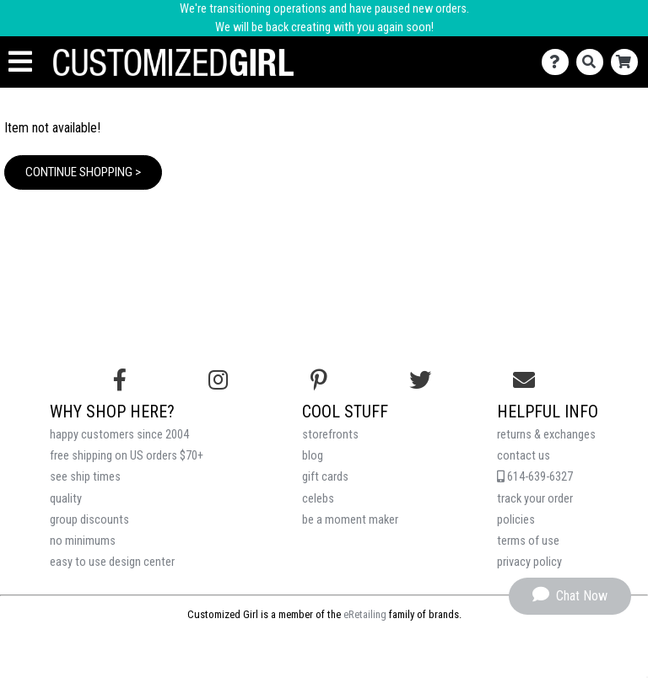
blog (312, 456)
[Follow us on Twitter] (420, 380)
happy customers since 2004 (119, 435)
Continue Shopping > (83, 172)
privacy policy (529, 562)
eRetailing (364, 614)
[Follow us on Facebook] (120, 380)
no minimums (83, 541)
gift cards (325, 477)
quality (66, 499)
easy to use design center (112, 562)
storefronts (330, 435)
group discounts (89, 520)
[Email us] (524, 380)
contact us (523, 456)
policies (516, 520)
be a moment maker (350, 520)
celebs (318, 499)
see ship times (85, 477)
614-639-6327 (535, 477)
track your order (535, 499)
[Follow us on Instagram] (218, 380)
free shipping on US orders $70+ (126, 456)
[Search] (593, 62)
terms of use (528, 541)
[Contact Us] (559, 62)
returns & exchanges (546, 435)
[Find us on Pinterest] (318, 380)
